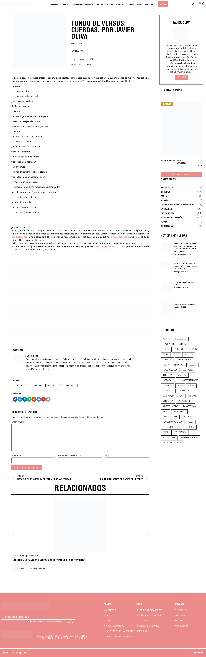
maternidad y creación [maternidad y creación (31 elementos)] (172, 396)
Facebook (180, 615)
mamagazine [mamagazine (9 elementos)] (168, 391)
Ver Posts (181, 77)
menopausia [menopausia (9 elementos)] (168, 401)
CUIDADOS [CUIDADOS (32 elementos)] (179, 349)
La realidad (54, 4)
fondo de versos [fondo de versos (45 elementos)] (170, 370)
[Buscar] (193, 4)
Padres (81, 65)
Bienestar (149, 4)
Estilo (66, 4)
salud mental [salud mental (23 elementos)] (181, 432)
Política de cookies (148, 626)
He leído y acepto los (44, 621)
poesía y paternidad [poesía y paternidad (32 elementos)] (171, 427)
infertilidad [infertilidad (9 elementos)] (168, 375)
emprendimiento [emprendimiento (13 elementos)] (184, 360)
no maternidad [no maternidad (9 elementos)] (189, 406)
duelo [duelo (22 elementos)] (176, 355)
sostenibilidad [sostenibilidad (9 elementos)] (169, 438)
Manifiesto (110, 610)
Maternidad (33, 556)
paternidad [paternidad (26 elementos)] (187, 417)
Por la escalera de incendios (110, 4)
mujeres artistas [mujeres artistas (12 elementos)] (170, 406)
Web (107, 456)
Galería (164, 200)
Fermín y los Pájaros (120, 236)
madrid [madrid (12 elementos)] (191, 386)
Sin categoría (167, 225)
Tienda (163, 4)
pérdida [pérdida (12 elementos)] (166, 432)
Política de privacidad (149, 615)
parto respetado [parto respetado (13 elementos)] (170, 417)
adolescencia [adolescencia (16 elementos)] (180, 339)
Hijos (73, 65)
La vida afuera (134, 4)
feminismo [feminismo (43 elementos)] (178, 365)
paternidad (38, 386)
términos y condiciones (53, 621)
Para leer (91, 65)
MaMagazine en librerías (118, 636)
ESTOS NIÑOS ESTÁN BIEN (184, 304)
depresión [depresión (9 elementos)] (192, 349)
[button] (15, 399)
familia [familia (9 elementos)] (166, 365)
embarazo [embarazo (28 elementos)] (167, 360)
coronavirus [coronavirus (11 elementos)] (184, 344)
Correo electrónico (69, 456)
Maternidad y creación (83, 4)
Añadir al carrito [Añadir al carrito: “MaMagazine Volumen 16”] (181, 174)
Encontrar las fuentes (104, 246)
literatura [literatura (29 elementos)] (167, 386)
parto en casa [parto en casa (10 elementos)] (179, 412)
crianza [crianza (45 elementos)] (166, 349)
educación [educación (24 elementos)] (188, 355)
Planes (164, 221)
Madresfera (181, 626)
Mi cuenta (142, 631)
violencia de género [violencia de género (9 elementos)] (189, 438)
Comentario (18, 422)
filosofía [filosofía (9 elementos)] (193, 365)
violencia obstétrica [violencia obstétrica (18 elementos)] (172, 443)
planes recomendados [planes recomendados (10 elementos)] (172, 422)
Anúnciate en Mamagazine (118, 631)
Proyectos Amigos (114, 626)
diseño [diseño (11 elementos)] (166, 355)
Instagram (181, 610)
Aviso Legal (143, 620)
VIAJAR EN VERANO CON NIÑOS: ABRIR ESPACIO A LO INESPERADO (49, 560)
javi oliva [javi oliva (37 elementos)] (182, 375)
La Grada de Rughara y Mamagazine (177, 204)
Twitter (179, 620)
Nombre (16, 456)
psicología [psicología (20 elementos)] (189, 427)
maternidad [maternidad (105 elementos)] (184, 391)
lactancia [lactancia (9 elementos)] (167, 380)
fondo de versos (22, 386)
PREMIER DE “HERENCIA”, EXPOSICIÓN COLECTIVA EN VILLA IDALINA (185, 266)
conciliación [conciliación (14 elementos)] (168, 344)
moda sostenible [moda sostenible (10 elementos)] (185, 401)
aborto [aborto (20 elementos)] (166, 339)
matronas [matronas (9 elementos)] (192, 396)
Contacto (109, 620)
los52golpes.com (19, 236)
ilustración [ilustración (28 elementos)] (188, 370)
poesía (51, 386)
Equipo (107, 615)
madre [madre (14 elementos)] (180, 386)
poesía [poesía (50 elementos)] (190, 422)
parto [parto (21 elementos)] (165, 412)
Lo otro (121, 246)
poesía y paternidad (67, 386)
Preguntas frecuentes (149, 610)
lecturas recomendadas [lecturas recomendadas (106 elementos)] (187, 380)
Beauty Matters (168, 187)
